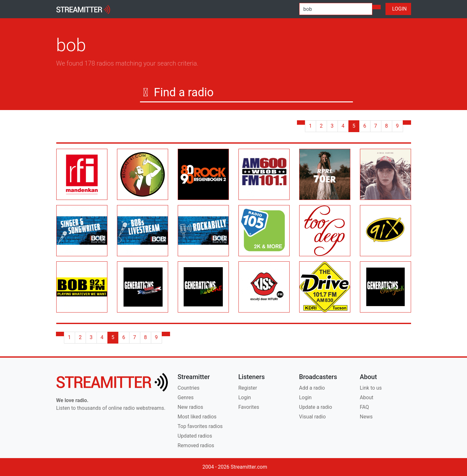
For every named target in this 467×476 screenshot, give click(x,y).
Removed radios (196, 445)
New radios (190, 407)
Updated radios (195, 436)
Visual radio (312, 417)
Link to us (371, 388)
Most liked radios (197, 417)
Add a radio (312, 388)
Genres (186, 397)
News (366, 417)
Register (247, 388)
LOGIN (398, 9)
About (367, 397)
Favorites (248, 407)
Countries (188, 388)
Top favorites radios (200, 426)
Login (244, 397)
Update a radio (315, 407)
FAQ (364, 407)
